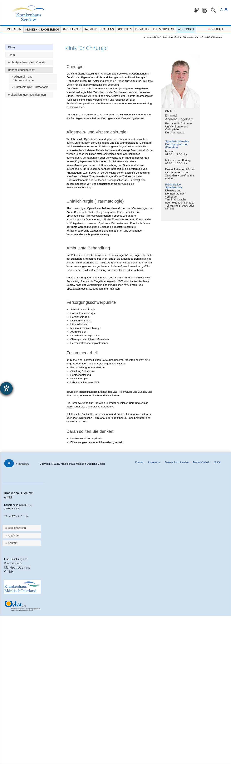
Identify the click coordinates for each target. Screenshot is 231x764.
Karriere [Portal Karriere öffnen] (90, 29)
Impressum (154, 462)
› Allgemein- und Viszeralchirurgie (23, 78)
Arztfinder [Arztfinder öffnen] (186, 29)
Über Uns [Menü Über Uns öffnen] (107, 29)
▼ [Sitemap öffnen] (9, 463)
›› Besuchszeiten (15, 527)
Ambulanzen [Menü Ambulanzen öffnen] (71, 29)
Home (148, 37)
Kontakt (139, 462)
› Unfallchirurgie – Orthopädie (30, 87)
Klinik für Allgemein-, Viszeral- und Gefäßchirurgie (198, 37)
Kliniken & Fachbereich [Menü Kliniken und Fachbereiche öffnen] (42, 29)
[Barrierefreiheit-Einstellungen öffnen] (6, 388)
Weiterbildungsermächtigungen (27, 94)
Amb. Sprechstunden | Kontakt (26, 62)
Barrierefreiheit (201, 462)
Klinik (11, 47)
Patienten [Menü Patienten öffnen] (14, 29)
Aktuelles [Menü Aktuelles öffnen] (124, 29)
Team (11, 54)
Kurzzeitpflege (163, 29)
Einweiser (142, 29)
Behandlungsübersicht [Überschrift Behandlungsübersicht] (21, 69)
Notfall (217, 462)
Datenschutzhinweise (177, 462)
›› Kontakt (11, 543)
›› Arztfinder (12, 535)
